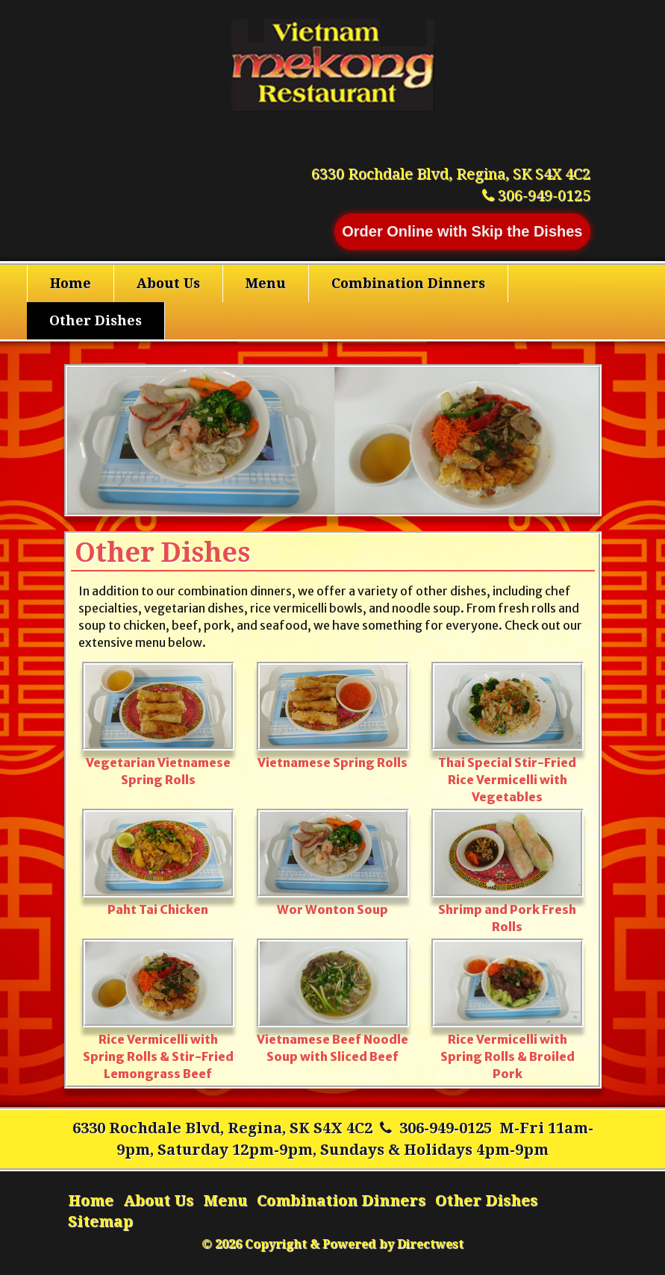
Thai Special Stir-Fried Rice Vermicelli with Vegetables (507, 732)
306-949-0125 (445, 1128)
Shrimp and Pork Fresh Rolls (507, 871)
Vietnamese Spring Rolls (333, 715)
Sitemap (100, 1221)
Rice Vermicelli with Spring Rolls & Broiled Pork (507, 1009)
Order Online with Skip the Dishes (462, 231)
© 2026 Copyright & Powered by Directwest (332, 1244)
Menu (266, 283)
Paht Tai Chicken (158, 862)
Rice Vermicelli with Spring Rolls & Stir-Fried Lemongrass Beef (158, 1009)
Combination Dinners (408, 283)
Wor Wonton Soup (333, 862)
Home (70, 283)
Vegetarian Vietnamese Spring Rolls (158, 724)
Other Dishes (95, 320)
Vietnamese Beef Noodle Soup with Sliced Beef (333, 1001)
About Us (168, 283)
